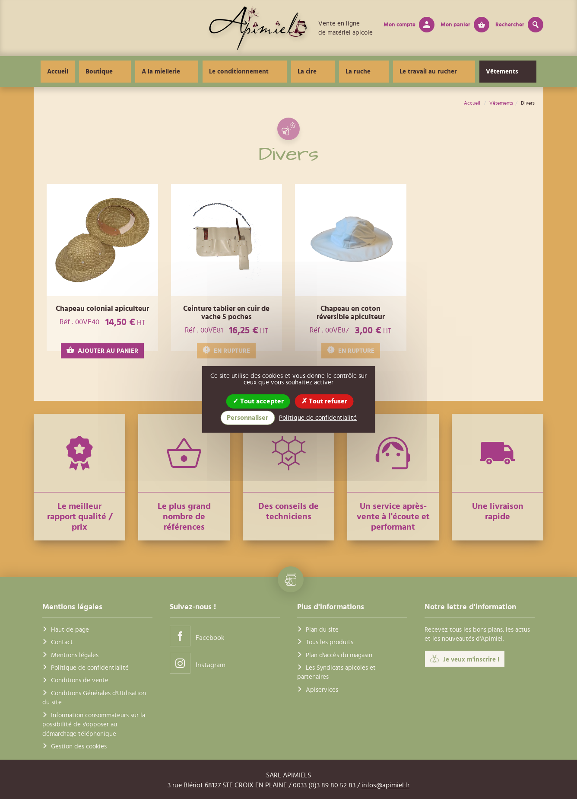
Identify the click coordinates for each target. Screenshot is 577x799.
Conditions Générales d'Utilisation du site (94, 698)
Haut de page (70, 629)
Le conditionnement (256, 71)
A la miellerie (190, 71)
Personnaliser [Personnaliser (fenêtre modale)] (247, 417)
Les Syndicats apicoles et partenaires (336, 672)
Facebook (197, 636)
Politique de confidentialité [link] (318, 418)
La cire (313, 71)
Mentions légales (74, 655)
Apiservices (322, 690)
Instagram (197, 663)
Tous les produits (329, 642)
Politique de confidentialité (90, 668)
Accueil (98, 71)
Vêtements (473, 71)
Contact (62, 642)
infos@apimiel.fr (385, 785)
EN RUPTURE (226, 350)
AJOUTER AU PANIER (102, 350)
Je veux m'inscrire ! (464, 659)
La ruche (352, 71)
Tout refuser (324, 401)
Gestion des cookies (79, 746)
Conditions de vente (79, 680)
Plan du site (322, 629)
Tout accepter (258, 401)
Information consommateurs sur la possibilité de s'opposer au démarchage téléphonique (93, 724)
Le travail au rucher (411, 71)
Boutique (140, 71)
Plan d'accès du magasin (339, 655)
